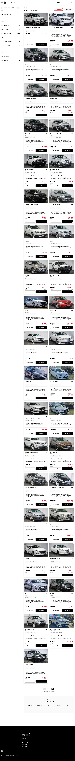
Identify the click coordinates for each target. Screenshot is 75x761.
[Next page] (53, 689)
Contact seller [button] (30, 44)
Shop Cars (14, 2)
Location (25, 746)
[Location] (70, 2)
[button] (19, 8)
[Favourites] (60, 2)
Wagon (29, 707)
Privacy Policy (14, 755)
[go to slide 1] (33, 60)
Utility (68, 705)
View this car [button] (41, 44)
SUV (49, 705)
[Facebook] (2, 751)
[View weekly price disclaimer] (46, 35)
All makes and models (6, 733)
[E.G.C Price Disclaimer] (26, 35)
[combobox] (9, 8)
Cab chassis (29, 705)
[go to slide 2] (34, 60)
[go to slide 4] (62, 60)
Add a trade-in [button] (58, 9)
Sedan (58, 705)
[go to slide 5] (63, 60)
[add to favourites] (46, 27)
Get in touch (24, 744)
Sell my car (23, 2)
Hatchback (39, 705)
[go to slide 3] (61, 60)
